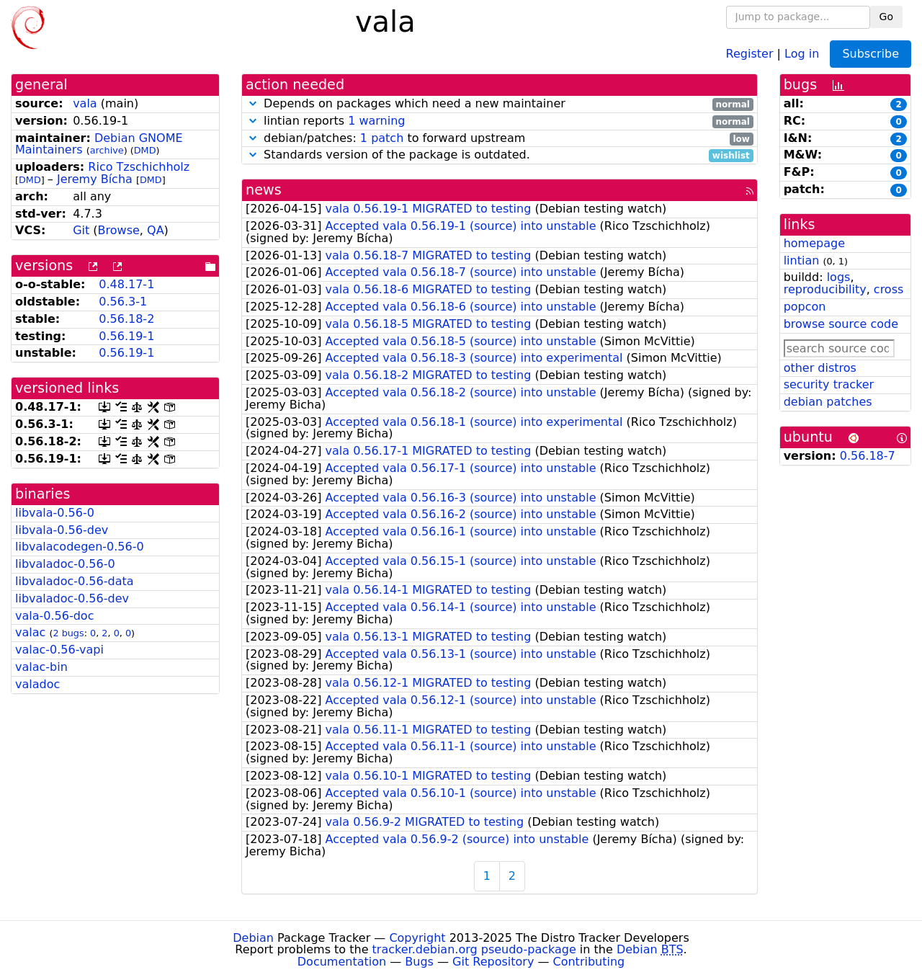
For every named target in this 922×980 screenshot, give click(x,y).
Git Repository (493, 961)
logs (839, 277)
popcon (805, 306)
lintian (802, 260)
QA (155, 230)
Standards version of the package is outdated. (499, 155)
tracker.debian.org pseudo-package (474, 949)
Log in (801, 53)
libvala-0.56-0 (54, 513)
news (264, 190)
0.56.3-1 (123, 301)
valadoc (37, 684)
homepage (814, 243)
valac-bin (41, 667)
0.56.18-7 (867, 456)
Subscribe (870, 54)
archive (107, 150)
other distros (820, 368)
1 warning (376, 121)
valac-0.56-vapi (59, 649)
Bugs (419, 961)
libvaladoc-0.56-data (74, 581)
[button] (252, 103)
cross (888, 289)
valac (30, 632)
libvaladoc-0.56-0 (65, 564)
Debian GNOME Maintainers (99, 144)
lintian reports (499, 121)
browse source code (841, 324)
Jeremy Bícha (95, 179)
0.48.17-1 (126, 284)
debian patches (828, 402)
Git (81, 230)
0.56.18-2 (126, 319)
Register (750, 53)
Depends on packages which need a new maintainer (499, 104)
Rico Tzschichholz (138, 167)
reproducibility (825, 289)
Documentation (341, 961)
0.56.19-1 (126, 336)
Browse (119, 230)
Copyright (417, 938)
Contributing (589, 961)
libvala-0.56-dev (61, 530)
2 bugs (68, 633)
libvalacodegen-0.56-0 (79, 546)
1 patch (381, 138)
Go (886, 16)
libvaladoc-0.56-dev (72, 598)
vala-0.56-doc (54, 616)
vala (85, 103)
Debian (253, 938)
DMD (145, 150)
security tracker (829, 384)
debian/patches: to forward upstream (499, 139)
